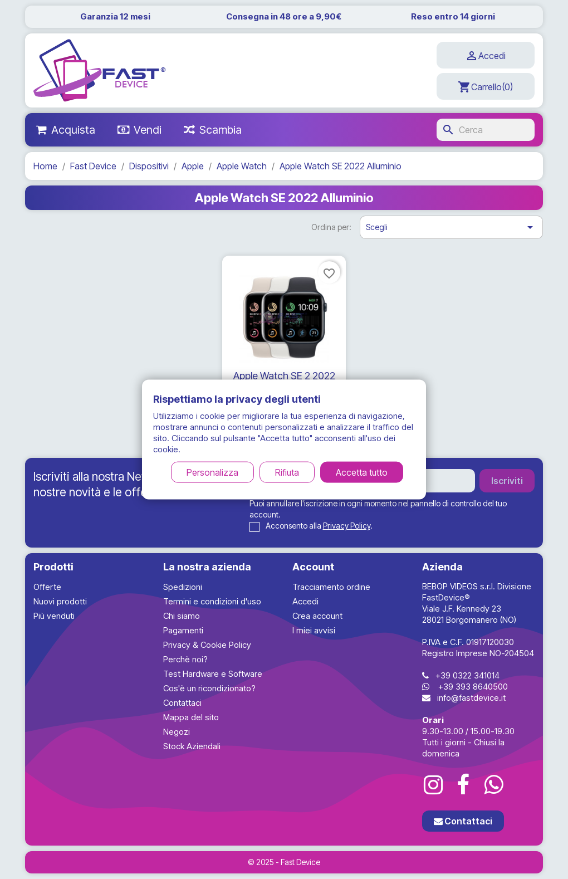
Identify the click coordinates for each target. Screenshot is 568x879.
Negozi (176, 731)
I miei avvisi (313, 630)
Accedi (305, 601)
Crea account (317, 616)
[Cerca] (486, 130)
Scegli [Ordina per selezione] (451, 227)
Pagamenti (183, 630)
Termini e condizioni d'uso (212, 601)
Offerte (47, 587)
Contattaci (182, 702)
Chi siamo (181, 616)
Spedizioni (182, 587)
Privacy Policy (346, 525)
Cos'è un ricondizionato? (209, 688)
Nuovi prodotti (60, 601)
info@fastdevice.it (471, 697)
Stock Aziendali (192, 746)
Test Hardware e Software (212, 673)
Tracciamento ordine (331, 587)
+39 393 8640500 (473, 686)
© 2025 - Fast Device (284, 862)
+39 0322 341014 (467, 675)
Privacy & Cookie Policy (207, 644)
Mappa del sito (191, 717)
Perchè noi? (185, 659)
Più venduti (54, 616)
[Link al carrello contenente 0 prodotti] (486, 86)
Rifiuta (287, 471)
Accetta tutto (362, 471)
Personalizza (212, 471)
